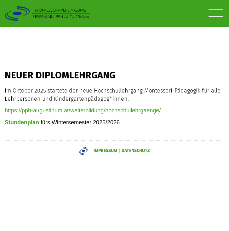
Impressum (105, 150)
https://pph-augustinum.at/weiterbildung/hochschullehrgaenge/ (83, 110)
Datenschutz (136, 150)
